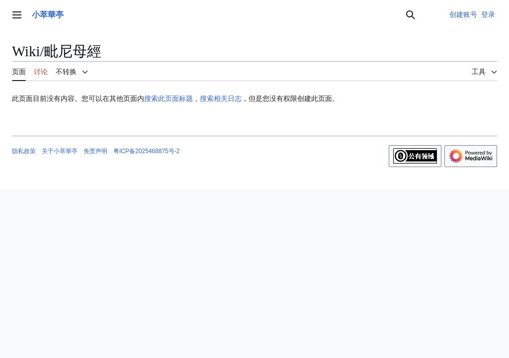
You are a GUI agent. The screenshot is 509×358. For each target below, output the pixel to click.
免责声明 (95, 151)
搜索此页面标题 (168, 98)
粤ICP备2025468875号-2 (146, 151)
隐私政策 (24, 151)
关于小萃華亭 (60, 151)
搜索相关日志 (221, 98)
